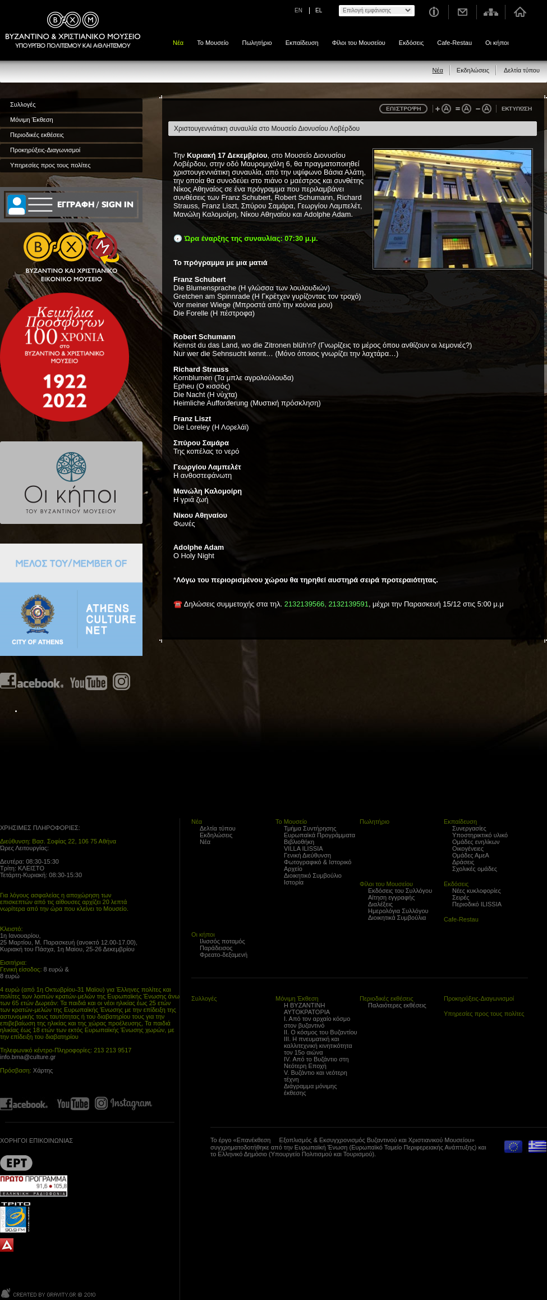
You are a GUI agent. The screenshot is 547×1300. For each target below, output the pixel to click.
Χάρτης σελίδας (491, 12)
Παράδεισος (216, 948)
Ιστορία (294, 882)
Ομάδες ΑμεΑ (470, 855)
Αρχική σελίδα (519, 12)
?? (16, 1163)
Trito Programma (33, 1217)
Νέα (178, 42)
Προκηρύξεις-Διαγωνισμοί (45, 150)
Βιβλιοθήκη (299, 841)
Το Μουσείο (212, 42)
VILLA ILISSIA (303, 848)
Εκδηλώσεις (473, 70)
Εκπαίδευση (302, 42)
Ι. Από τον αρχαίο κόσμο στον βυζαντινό (317, 1022)
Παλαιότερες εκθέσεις (397, 1005)
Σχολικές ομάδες (474, 868)
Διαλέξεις (380, 904)
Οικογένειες (468, 848)
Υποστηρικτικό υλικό (480, 835)
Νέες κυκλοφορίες (476, 890)
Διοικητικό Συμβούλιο (313, 875)
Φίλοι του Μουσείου (358, 42)
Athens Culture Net (71, 600)
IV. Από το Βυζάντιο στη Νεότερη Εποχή (316, 1062)
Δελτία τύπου (522, 70)
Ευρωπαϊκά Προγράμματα (319, 835)
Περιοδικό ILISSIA (477, 904)
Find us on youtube (88, 681)
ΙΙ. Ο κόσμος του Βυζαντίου (320, 1032)
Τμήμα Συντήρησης (310, 828)
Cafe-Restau (454, 42)
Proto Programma (33, 1186)
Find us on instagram (121, 681)
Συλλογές (22, 104)
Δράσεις (463, 862)
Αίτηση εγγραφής (391, 897)
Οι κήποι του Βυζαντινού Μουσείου (71, 483)
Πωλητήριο (257, 42)
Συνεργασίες (469, 828)
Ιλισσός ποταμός (222, 941)
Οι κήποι (497, 42)
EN (298, 10)
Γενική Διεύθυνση (307, 855)
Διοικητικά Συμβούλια (397, 917)
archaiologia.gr (6, 1245)
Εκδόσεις (411, 42)
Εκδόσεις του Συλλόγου (400, 890)
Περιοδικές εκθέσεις (37, 134)
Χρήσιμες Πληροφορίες (433, 12)
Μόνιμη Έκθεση (31, 119)
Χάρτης (43, 1070)
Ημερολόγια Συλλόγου (398, 910)
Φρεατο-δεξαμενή (223, 954)
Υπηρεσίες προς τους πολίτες (50, 165)
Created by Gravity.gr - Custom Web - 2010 (49, 1293)
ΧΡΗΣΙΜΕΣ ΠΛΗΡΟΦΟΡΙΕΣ (39, 827)
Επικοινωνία (463, 12)
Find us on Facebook (32, 681)
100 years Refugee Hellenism (64, 357)
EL (318, 10)
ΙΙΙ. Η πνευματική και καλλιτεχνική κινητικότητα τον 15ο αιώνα (318, 1046)
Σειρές (461, 897)
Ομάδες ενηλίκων (476, 841)
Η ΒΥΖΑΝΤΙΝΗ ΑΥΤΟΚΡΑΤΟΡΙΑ (307, 1008)
